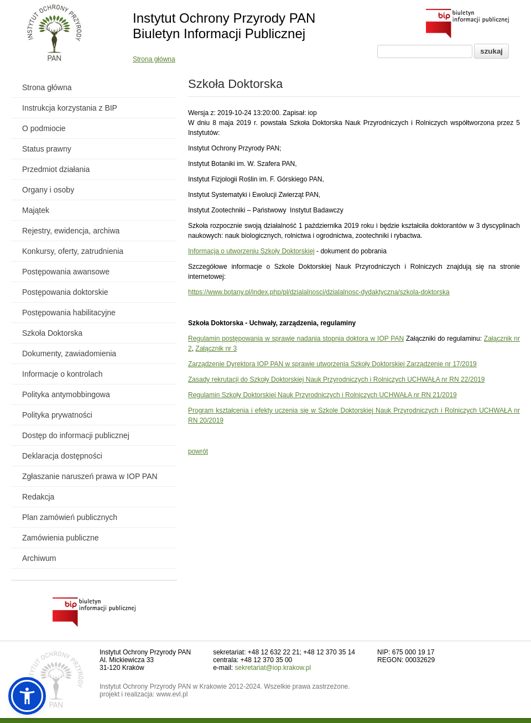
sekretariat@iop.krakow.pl (273, 668)
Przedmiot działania (56, 169)
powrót (198, 451)
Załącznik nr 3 (216, 348)
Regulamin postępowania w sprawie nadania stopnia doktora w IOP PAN (296, 338)
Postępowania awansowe (66, 271)
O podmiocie (44, 128)
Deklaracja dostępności (62, 455)
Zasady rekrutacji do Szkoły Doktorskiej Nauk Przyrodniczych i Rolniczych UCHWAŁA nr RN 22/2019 (336, 379)
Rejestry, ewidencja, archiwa (70, 230)
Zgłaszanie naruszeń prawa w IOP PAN (90, 476)
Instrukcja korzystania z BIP (69, 107)
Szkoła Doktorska (52, 333)
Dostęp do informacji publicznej (75, 435)
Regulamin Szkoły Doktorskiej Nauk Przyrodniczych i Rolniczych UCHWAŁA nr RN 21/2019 (322, 395)
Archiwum (39, 558)
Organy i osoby (48, 189)
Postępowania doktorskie (65, 292)
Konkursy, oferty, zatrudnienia (72, 251)
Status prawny (46, 148)
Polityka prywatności (57, 414)
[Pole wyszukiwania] (424, 51)
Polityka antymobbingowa (66, 394)
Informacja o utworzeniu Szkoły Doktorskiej (251, 251)
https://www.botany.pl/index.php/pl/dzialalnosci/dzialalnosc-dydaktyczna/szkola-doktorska (319, 292)
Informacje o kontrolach (62, 374)
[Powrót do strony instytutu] (54, 34)
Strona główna (154, 59)
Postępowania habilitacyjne (69, 312)
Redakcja (38, 496)
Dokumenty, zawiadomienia (69, 353)
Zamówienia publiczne (60, 537)
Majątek (35, 210)
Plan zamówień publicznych (69, 517)
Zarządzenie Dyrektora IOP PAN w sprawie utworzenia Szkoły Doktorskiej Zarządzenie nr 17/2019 (332, 364)
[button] (27, 696)
